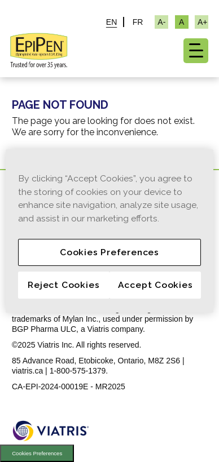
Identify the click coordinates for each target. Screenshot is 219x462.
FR (138, 21)
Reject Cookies (63, 284)
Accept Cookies (155, 284)
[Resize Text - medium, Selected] (182, 22)
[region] (110, 231)
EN (111, 21)
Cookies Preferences (37, 453)
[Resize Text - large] (201, 22)
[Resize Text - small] (161, 22)
